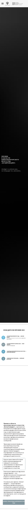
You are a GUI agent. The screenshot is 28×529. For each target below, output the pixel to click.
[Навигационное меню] (2, 3)
